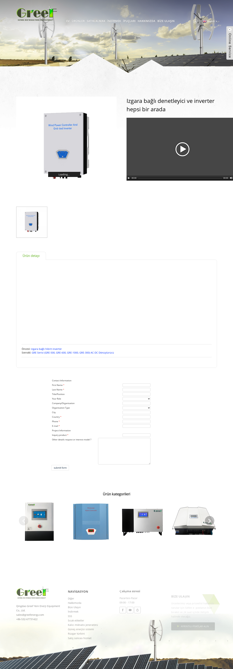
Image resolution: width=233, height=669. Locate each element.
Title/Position (58, 394)
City (54, 412)
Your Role (56, 398)
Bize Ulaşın (166, 21)
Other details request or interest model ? (71, 439)
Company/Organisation (63, 403)
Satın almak (96, 21)
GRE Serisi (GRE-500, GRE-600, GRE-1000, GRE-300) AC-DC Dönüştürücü (73, 352)
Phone (55, 421)
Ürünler (78, 21)
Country (56, 416)
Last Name (57, 389)
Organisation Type (61, 407)
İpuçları (129, 21)
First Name (57, 385)
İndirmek (114, 21)
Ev (68, 21)
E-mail (55, 425)
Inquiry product (59, 435)
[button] (23, 520)
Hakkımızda (146, 21)
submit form (60, 467)
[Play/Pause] (128, 178)
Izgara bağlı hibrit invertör (46, 349)
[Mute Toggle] (231, 178)
